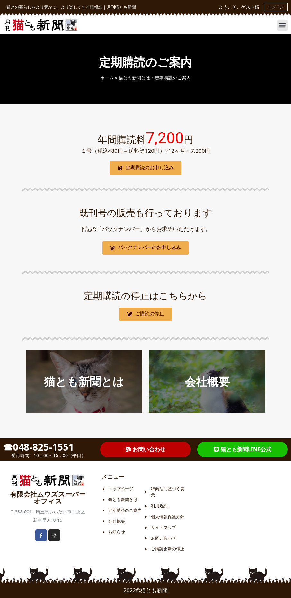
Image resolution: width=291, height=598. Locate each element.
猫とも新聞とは (134, 78)
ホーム (107, 78)
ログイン (276, 7)
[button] (282, 25)
